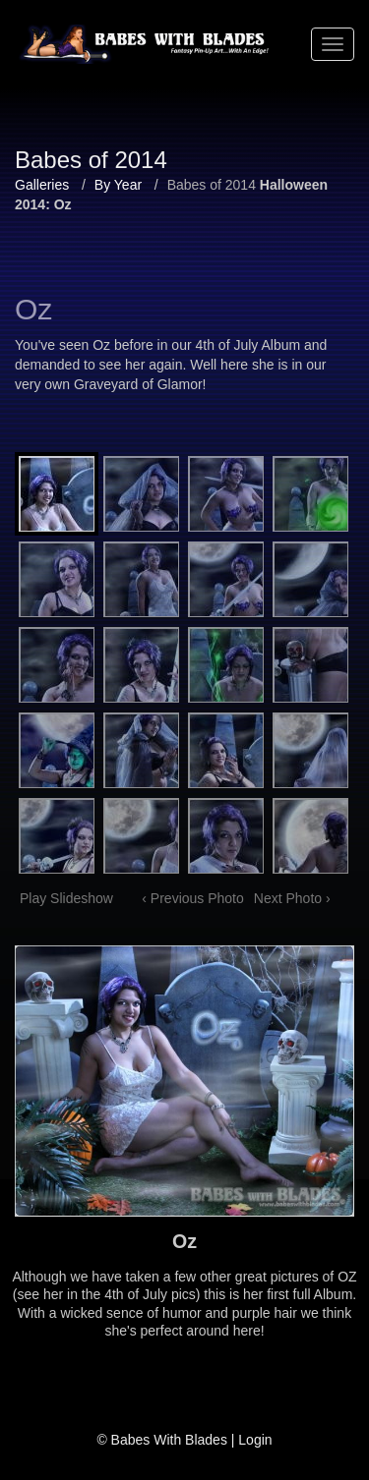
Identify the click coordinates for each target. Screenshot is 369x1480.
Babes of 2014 (211, 185)
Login (255, 1440)
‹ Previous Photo (193, 898)
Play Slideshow (66, 898)
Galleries (42, 185)
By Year (118, 185)
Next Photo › (292, 898)
